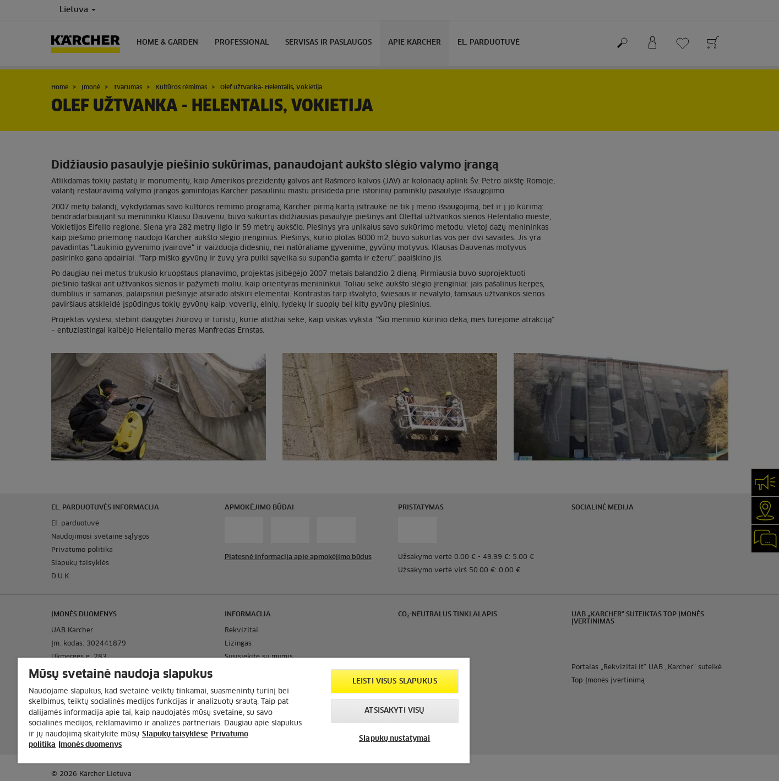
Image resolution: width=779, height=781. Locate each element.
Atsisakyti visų (394, 710)
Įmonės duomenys (90, 745)
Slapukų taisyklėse (175, 734)
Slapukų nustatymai (394, 738)
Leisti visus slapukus (394, 681)
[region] (244, 710)
